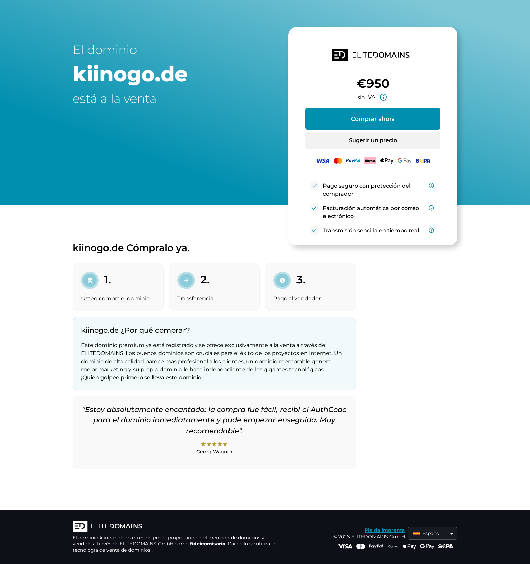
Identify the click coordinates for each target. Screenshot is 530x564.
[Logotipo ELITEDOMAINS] (174, 527)
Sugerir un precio (373, 140)
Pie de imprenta (385, 530)
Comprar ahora (373, 118)
